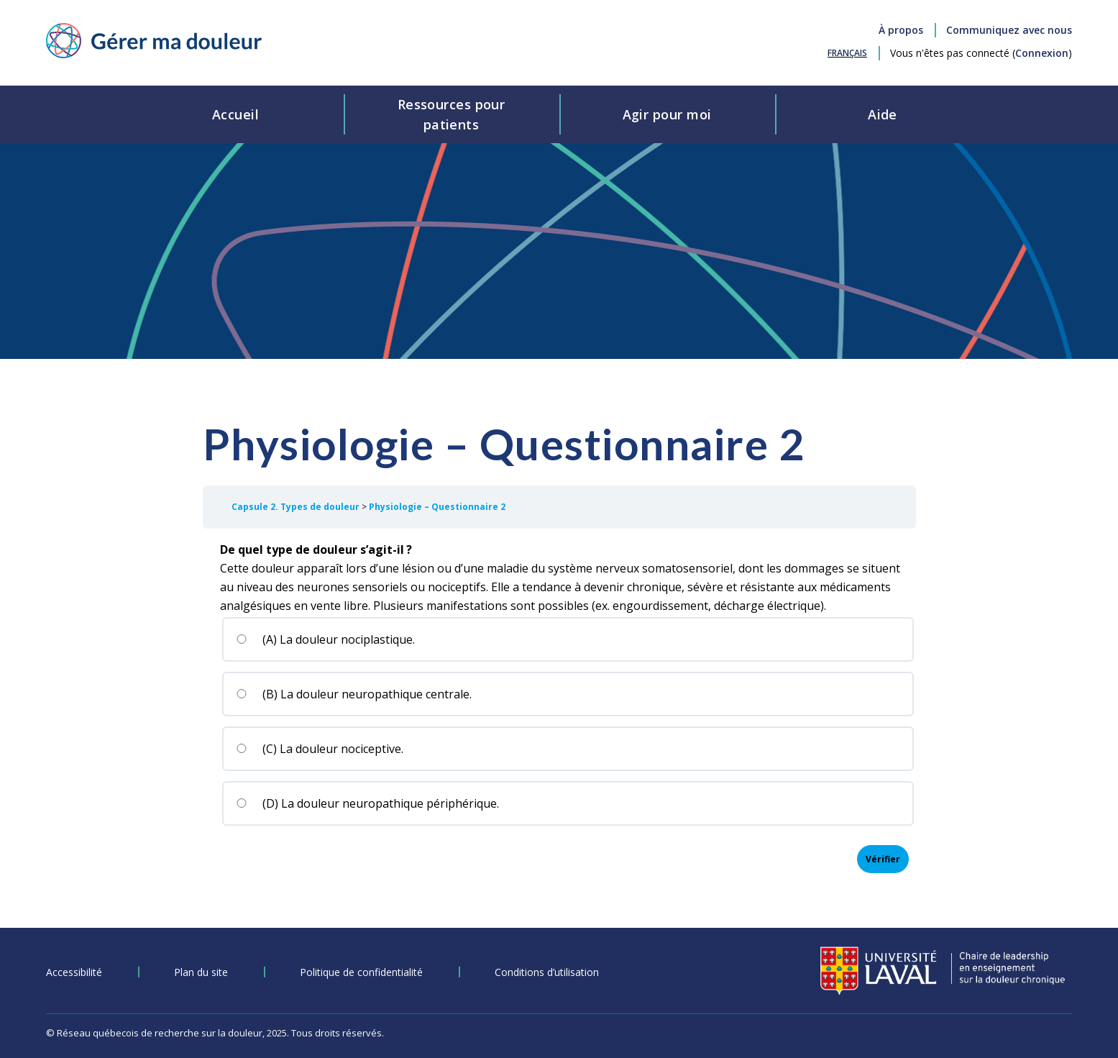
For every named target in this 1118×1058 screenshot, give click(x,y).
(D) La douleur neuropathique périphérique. (367, 803)
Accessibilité (74, 972)
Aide (882, 114)
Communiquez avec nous (1009, 30)
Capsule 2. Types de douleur (297, 507)
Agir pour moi (667, 114)
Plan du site (201, 972)
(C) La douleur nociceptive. (319, 749)
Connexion (1041, 53)
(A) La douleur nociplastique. (325, 639)
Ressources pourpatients (451, 114)
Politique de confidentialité (361, 972)
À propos (901, 30)
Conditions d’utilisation (547, 972)
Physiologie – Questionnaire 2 (437, 507)
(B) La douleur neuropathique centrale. (353, 694)
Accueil (235, 114)
